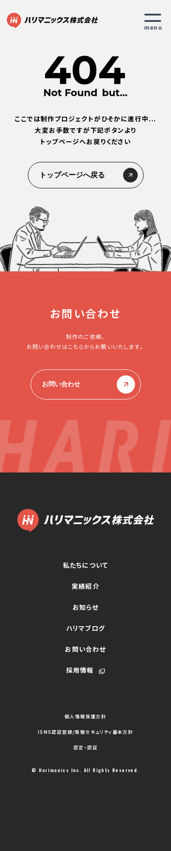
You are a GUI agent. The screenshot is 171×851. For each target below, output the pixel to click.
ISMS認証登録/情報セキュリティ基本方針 (85, 732)
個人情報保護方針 (85, 716)
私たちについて (85, 565)
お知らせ (86, 607)
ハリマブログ (85, 628)
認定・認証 (85, 747)
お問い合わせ (85, 384)
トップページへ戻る (85, 175)
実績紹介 (85, 586)
